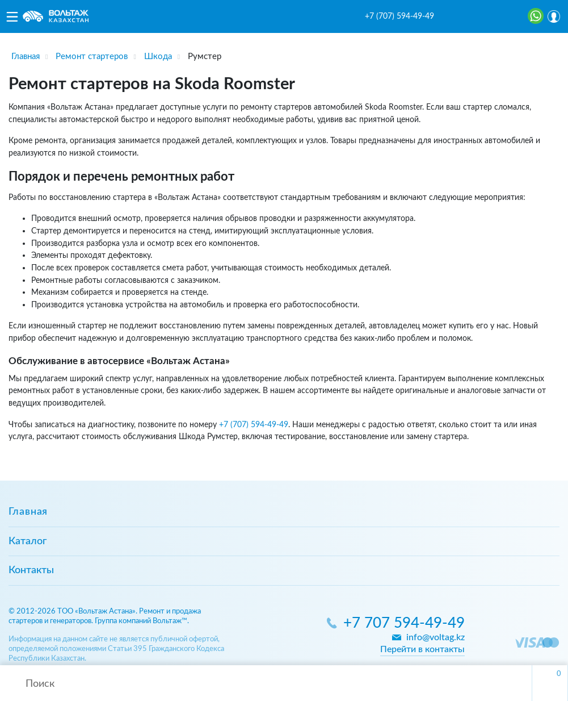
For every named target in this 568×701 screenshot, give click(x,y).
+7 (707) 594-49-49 (399, 16)
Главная (28, 512)
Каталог (28, 541)
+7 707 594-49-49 (404, 623)
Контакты (31, 570)
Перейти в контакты (422, 649)
